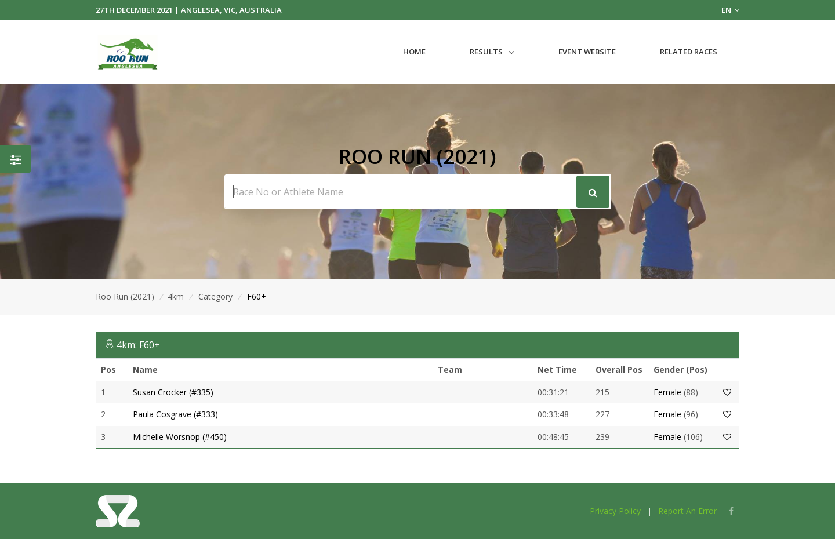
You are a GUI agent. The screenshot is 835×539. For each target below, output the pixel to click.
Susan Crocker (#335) (173, 392)
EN (730, 10)
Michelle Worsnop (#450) (180, 436)
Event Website (587, 51)
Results (486, 51)
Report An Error (687, 510)
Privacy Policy (615, 510)
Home (414, 51)
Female (667, 392)
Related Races (688, 51)
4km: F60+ (138, 344)
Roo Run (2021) (125, 296)
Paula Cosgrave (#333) (175, 414)
